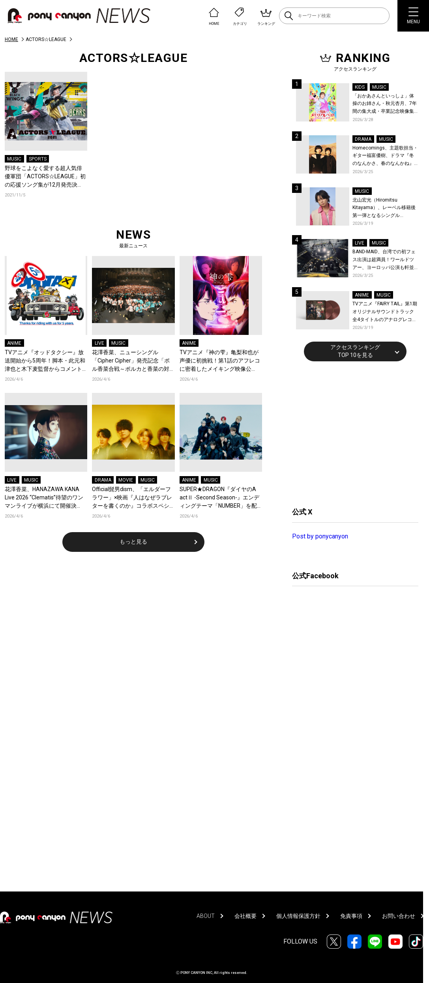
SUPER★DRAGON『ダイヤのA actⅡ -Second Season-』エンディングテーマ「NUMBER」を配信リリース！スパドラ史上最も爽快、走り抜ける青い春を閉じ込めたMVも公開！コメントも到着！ (220, 498)
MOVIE (125, 480)
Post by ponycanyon (320, 536)
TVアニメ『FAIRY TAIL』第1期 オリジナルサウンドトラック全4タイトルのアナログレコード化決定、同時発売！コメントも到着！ (384, 312)
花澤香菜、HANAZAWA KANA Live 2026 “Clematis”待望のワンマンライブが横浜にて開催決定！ (44, 498)
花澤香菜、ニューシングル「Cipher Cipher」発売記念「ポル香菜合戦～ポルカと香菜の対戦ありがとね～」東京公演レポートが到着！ (131, 361)
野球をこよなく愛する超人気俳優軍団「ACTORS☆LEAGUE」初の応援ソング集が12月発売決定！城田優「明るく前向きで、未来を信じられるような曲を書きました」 (45, 177)
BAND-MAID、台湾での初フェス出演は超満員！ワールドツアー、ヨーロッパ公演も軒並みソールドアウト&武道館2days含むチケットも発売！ (384, 260)
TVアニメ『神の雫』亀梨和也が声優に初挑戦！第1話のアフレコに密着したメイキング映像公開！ (220, 361)
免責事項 (351, 916)
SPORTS (38, 159)
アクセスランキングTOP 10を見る (355, 351)
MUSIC (14, 159)
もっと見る (133, 541)
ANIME (14, 343)
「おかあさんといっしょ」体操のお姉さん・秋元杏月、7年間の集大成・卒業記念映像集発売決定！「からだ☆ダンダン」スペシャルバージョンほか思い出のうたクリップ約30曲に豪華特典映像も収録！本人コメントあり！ (384, 104)
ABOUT (206, 916)
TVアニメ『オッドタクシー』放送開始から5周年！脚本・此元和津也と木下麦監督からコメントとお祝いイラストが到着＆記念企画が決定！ (45, 361)
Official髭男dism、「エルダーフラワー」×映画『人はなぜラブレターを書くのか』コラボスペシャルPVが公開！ (132, 498)
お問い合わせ (398, 916)
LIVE (99, 343)
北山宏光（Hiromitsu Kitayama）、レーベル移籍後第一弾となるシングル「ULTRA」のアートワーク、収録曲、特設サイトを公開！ (385, 208)
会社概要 (245, 916)
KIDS (360, 87)
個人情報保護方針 (298, 916)
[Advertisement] (351, 433)
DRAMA (103, 480)
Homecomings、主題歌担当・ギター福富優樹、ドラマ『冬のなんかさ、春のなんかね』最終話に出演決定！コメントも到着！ (385, 156)
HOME (11, 39)
